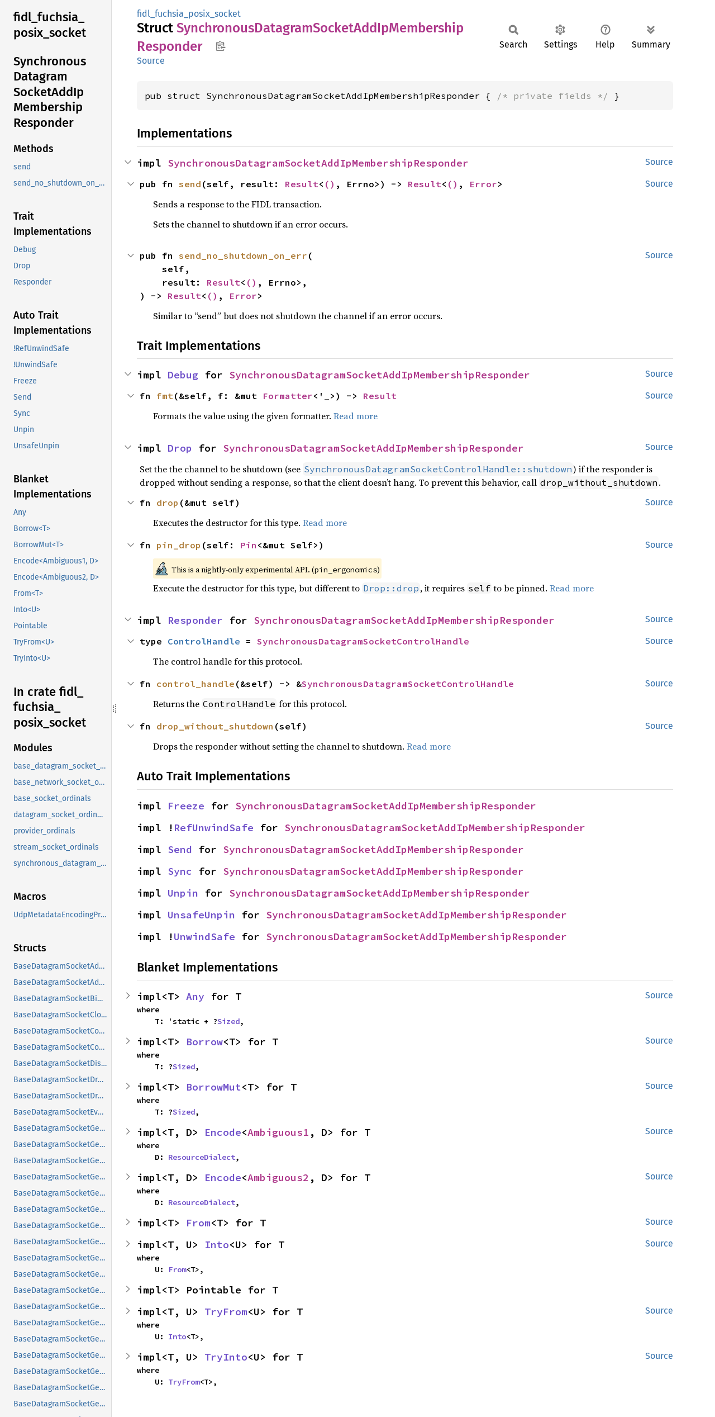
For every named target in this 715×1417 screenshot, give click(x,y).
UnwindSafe (204, 936)
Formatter (288, 395)
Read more (355, 416)
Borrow (204, 1041)
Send (180, 849)
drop (167, 502)
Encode (222, 1132)
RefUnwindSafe (214, 827)
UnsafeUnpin (201, 914)
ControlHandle (204, 641)
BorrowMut (213, 1086)
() (329, 183)
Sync (180, 871)
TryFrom (225, 1311)
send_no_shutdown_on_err (243, 255)
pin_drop (178, 545)
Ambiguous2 (278, 1177)
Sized (228, 1021)
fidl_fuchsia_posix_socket (189, 13)
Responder (195, 620)
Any (195, 996)
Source (151, 60)
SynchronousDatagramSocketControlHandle (363, 641)
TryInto (225, 1356)
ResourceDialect (201, 1157)
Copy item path (220, 45)
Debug (183, 374)
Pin (248, 545)
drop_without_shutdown (215, 726)
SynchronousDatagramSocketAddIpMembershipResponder (318, 163)
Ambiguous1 (278, 1132)
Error (483, 183)
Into (216, 1244)
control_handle (195, 683)
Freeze (186, 805)
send (190, 183)
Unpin (183, 893)
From (198, 1222)
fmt (164, 395)
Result (301, 183)
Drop (180, 448)
